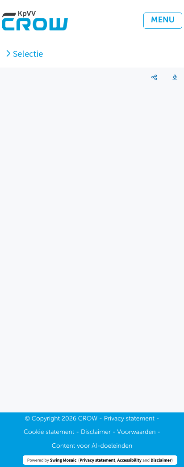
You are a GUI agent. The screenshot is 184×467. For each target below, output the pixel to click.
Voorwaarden (136, 432)
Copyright (46, 419)
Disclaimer (161, 460)
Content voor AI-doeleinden (92, 446)
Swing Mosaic (63, 460)
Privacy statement (97, 460)
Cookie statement (49, 432)
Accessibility (129, 460)
